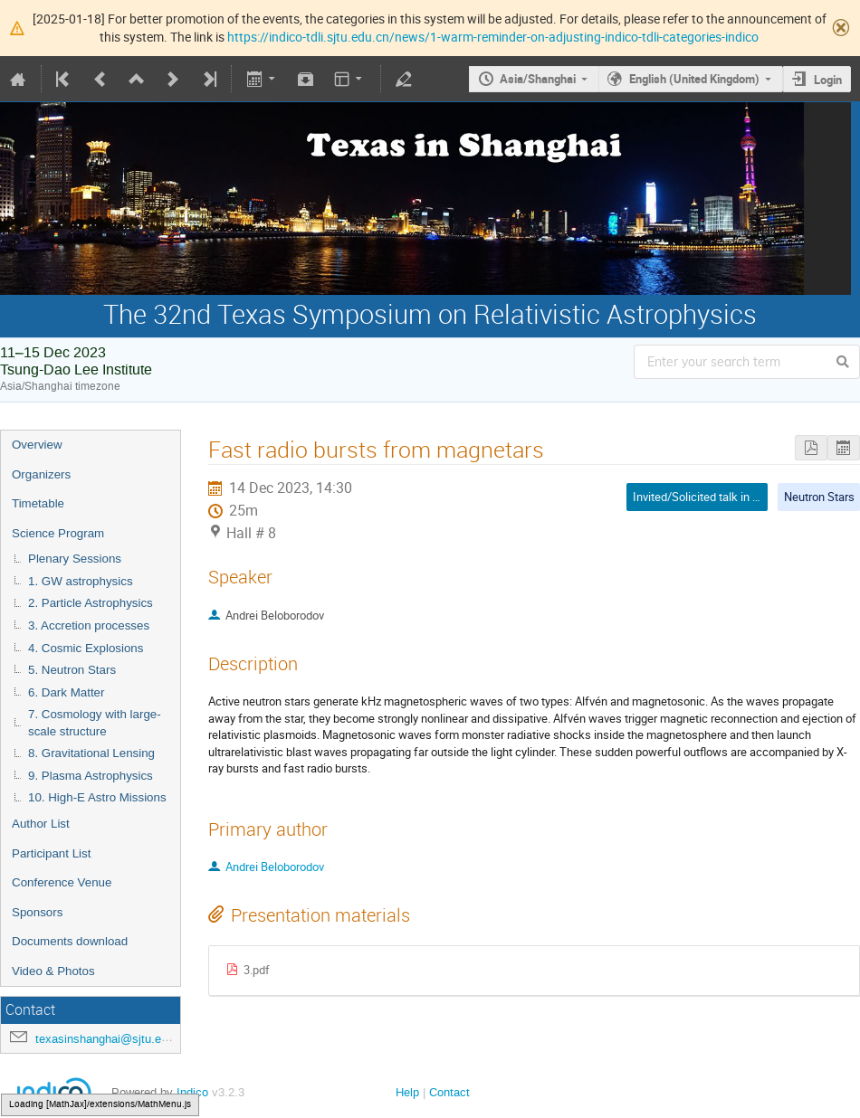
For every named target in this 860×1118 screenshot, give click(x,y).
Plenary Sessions (74, 558)
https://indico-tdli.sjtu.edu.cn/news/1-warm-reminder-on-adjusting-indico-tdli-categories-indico (493, 36)
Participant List (51, 853)
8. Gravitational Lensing (91, 753)
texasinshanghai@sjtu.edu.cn (112, 1039)
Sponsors (37, 912)
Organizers (41, 474)
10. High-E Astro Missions (97, 797)
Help (407, 1092)
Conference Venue (61, 882)
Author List (41, 823)
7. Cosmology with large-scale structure (94, 722)
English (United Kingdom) (694, 79)
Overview (37, 444)
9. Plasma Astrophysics (90, 775)
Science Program (58, 533)
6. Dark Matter (66, 692)
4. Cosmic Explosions (85, 648)
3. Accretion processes (88, 625)
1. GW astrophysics (80, 581)
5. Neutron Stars (72, 670)
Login (828, 79)
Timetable (38, 503)
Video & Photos (53, 971)
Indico (192, 1092)
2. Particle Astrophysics (90, 603)
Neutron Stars (819, 496)
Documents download (70, 941)
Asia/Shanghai (538, 79)
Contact (449, 1092)
